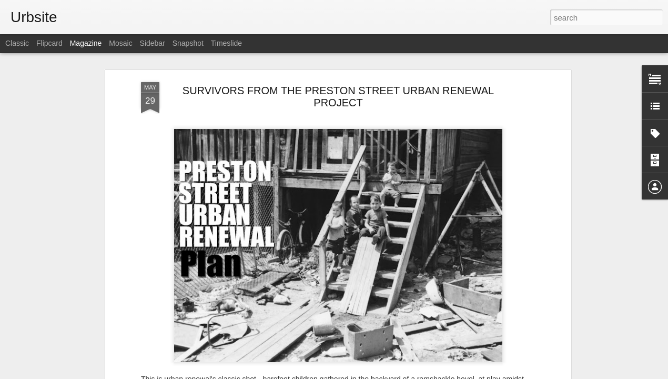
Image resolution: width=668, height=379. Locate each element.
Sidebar (152, 43)
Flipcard (49, 43)
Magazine (86, 43)
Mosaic (120, 43)
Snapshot (188, 43)
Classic (17, 43)
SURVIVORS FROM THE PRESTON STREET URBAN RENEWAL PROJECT (338, 96)
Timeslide (226, 43)
